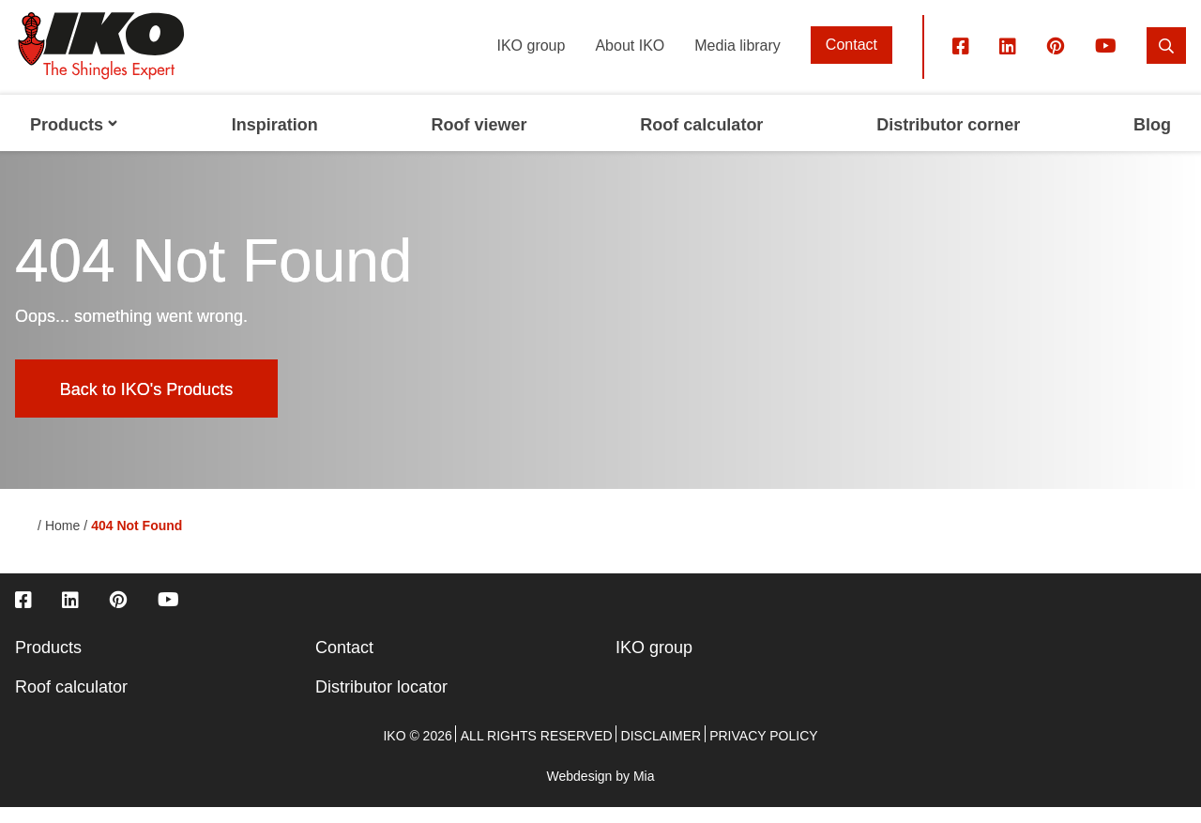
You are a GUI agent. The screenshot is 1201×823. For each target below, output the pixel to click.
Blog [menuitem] (1152, 140)
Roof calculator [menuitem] (701, 140)
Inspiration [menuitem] (275, 140)
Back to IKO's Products (147, 404)
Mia (644, 792)
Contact (851, 61)
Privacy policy (763, 751)
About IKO (629, 61)
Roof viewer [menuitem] (479, 140)
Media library (737, 61)
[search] (1166, 60)
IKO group (530, 61)
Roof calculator (71, 702)
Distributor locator (381, 702)
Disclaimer (661, 751)
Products (48, 663)
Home (62, 541)
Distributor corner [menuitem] (948, 140)
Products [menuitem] (74, 140)
